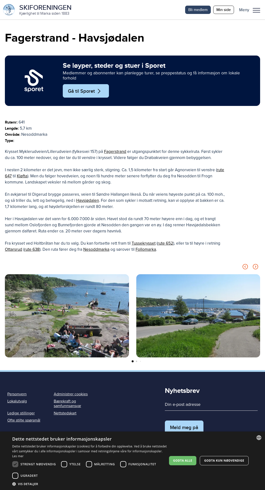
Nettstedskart (65, 413)
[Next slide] (255, 267)
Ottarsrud (13, 249)
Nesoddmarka (96, 249)
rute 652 (165, 243)
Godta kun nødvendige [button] (224, 460)
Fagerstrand (115, 151)
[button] (251, 10)
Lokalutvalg (17, 401)
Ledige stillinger (21, 413)
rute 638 (32, 249)
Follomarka (146, 249)
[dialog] (132, 461)
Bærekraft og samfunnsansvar (67, 403)
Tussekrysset (144, 243)
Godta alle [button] (182, 460)
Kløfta (22, 176)
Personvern (17, 394)
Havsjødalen (87, 200)
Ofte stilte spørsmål (23, 420)
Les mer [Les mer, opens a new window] (18, 456)
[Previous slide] (245, 267)
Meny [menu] (256, 10)
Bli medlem (198, 9)
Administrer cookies (71, 394)
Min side (223, 9)
